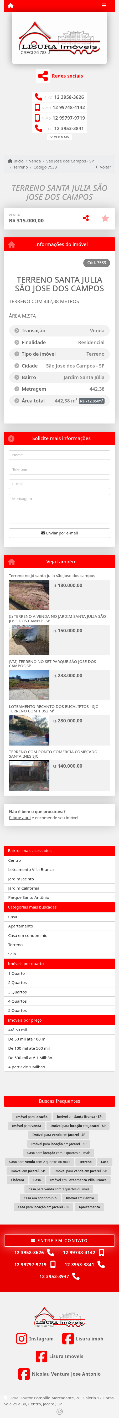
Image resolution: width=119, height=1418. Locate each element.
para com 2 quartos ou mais (58, 1153)
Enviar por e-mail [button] (59, 532)
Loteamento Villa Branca (31, 869)
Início (16, 161)
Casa (12, 916)
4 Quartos (17, 1001)
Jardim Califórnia (23, 888)
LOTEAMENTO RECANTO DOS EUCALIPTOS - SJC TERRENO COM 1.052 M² (53, 708)
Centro (14, 860)
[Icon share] (34, 1339)
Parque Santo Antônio (28, 897)
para (32, 1117)
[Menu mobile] (10, 6)
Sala (12, 953)
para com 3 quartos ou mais (58, 1189)
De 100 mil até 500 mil (29, 1048)
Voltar (103, 167)
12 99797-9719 (69, 118)
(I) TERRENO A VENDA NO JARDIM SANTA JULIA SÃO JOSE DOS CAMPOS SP (57, 618)
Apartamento (20, 926)
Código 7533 (45, 167)
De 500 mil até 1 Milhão (30, 1057)
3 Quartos (17, 991)
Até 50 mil (17, 1029)
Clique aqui (20, 817)
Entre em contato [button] (59, 1240)
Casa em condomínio (28, 935)
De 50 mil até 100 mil (27, 1039)
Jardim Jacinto (21, 878)
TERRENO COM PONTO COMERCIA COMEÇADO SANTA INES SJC (53, 754)
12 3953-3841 (69, 128)
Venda (35, 161)
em (79, 1116)
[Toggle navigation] (104, 6)
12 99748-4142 (69, 107)
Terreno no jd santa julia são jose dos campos (52, 575)
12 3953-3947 (54, 1276)
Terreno (20, 167)
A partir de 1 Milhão (26, 1066)
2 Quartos (17, 982)
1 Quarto (16, 973)
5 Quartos (17, 1010)
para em (78, 1126)
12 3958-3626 (69, 97)
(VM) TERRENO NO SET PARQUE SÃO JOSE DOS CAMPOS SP (52, 664)
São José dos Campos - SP (70, 161)
